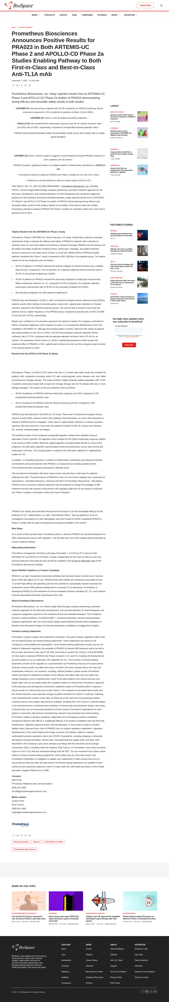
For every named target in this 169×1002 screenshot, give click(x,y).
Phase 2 (36, 842)
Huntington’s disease (95, 913)
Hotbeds (102, 15)
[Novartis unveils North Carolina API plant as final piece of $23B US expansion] (142, 116)
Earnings (114, 128)
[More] (39, 15)
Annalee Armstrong (116, 138)
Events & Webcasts (81, 561)
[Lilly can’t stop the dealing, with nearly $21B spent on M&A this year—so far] (142, 266)
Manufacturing (117, 112)
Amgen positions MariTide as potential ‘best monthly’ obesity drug (121, 154)
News (34, 15)
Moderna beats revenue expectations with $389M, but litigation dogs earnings (120, 133)
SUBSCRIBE (145, 5)
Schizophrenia (129, 913)
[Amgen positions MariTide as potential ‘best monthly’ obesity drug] (142, 153)
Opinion (113, 231)
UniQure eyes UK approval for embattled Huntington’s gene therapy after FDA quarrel (103, 918)
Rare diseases (116, 278)
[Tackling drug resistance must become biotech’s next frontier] (142, 235)
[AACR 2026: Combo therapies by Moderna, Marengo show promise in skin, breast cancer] (142, 298)
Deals (112, 262)
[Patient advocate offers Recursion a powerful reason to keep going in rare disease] (142, 282)
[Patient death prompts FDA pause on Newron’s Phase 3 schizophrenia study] (140, 901)
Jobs (74, 15)
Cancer (113, 294)
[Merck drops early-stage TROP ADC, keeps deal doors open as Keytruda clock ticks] (66, 901)
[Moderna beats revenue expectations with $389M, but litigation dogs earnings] (142, 132)
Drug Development (26, 27)
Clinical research (21, 842)
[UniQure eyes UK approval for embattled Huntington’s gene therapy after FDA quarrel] (103, 901)
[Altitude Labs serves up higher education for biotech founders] (142, 250)
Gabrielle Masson (73, 924)
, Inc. (87, 186)
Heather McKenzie (110, 924)
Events (63, 15)
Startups (114, 246)
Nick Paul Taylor (115, 121)
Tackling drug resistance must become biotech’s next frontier (121, 235)
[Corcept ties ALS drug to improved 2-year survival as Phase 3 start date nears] (29, 901)
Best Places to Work (54, 842)
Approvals (115, 165)
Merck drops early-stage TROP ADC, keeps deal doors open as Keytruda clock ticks (64, 918)
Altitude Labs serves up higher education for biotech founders (121, 250)
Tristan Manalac (115, 159)
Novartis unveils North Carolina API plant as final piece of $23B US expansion (122, 117)
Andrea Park (114, 303)
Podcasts (49, 15)
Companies (87, 15)
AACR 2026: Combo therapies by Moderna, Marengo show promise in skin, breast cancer (122, 299)
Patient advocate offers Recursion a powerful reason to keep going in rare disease (122, 282)
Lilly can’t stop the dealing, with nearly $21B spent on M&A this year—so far (121, 266)
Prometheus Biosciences (73, 186)
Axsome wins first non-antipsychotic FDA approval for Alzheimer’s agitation (121, 170)
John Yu (112, 238)
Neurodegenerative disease (24, 913)
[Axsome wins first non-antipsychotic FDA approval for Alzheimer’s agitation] (142, 169)
